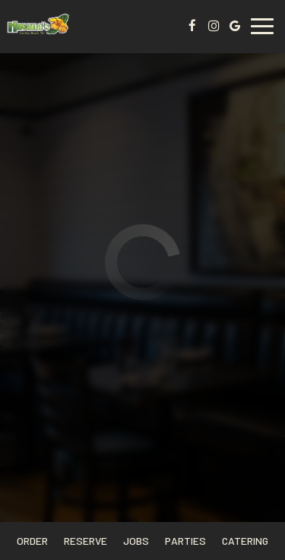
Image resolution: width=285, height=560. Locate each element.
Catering (245, 540)
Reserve (85, 540)
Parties (185, 540)
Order (32, 540)
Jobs (136, 540)
